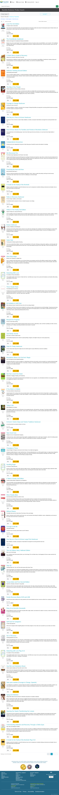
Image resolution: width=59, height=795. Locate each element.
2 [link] (53, 754)
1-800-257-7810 (32, 785)
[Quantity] (11, 36)
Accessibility (31, 791)
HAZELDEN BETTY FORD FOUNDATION (36, 783)
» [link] (57, 754)
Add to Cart (15, 36)
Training (17, 773)
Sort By (45, 14)
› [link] (55, 754)
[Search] (28, 6)
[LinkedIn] (51, 772)
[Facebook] (50, 772)
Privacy (24, 791)
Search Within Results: (43, 21)
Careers (2, 778)
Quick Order (20, 2)
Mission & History (4, 773)
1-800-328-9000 (13, 785)
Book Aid (31, 773)
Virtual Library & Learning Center (21, 780)
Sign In (37, 2)
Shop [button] (12, 2)
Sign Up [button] (51, 776)
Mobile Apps (18, 778)
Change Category (4, 14)
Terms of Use (18, 791)
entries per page (8, 21)
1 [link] (51, 754)
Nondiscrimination (39, 791)
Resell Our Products (19, 779)
